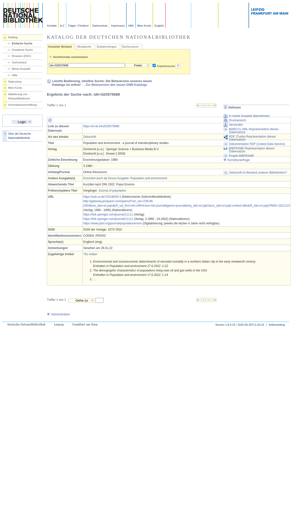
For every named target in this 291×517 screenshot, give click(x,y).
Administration (58, 314)
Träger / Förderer (78, 25)
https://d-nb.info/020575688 (101, 126)
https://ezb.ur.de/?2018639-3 (102, 196)
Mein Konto (144, 25)
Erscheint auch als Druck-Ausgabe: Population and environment (125, 178)
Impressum (118, 25)
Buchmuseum (130, 46)
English (159, 25)
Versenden (236, 124)
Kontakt (52, 25)
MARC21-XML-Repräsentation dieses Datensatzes (254, 130)
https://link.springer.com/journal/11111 (108, 214)
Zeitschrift (89, 137)
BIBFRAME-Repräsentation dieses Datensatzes (252, 150)
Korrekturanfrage (236, 160)
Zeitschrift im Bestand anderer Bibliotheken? (258, 172)
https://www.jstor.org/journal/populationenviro (112, 223)
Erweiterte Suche (22, 49)
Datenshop (14, 81)
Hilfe (131, 25)
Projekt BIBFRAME (241, 156)
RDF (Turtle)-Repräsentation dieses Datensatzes (252, 138)
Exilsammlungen (106, 46)
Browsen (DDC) (21, 55)
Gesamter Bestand (60, 46)
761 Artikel (90, 254)
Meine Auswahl (21, 68)
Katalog (13, 37)
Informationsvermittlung (22, 104)
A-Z (62, 25)
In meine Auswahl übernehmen (249, 116)
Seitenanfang (277, 324)
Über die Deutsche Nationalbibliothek (19, 135)
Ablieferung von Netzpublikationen (19, 96)
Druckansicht (237, 120)
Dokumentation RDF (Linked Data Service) (257, 144)
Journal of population (112, 190)
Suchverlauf (19, 62)
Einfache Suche (22, 43)
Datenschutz (100, 25)
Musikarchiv (84, 46)
